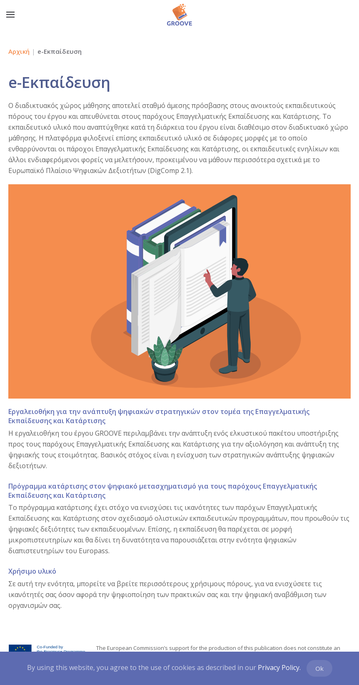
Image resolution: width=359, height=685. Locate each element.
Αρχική (19, 51)
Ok (319, 668)
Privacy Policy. (279, 667)
